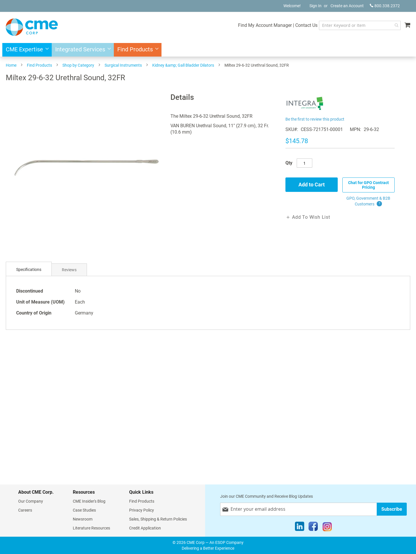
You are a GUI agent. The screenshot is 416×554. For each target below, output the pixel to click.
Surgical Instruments (123, 65)
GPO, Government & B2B (368, 201)
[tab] (29, 269)
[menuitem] (25, 50)
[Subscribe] (392, 509)
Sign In (315, 5)
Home (11, 65)
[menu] (208, 50)
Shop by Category (78, 65)
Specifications (28, 269)
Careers (25, 510)
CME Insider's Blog (89, 501)
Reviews (69, 269)
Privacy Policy (141, 510)
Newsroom (82, 519)
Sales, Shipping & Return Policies (158, 519)
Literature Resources (91, 528)
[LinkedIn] (299, 528)
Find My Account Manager (265, 25)
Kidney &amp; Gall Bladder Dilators (183, 65)
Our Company (30, 501)
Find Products (39, 65)
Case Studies (84, 510)
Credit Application (145, 528)
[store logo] (32, 27)
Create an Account (347, 5)
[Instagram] (327, 528)
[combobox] (360, 25)
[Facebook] (313, 528)
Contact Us (306, 25)
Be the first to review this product (314, 119)
